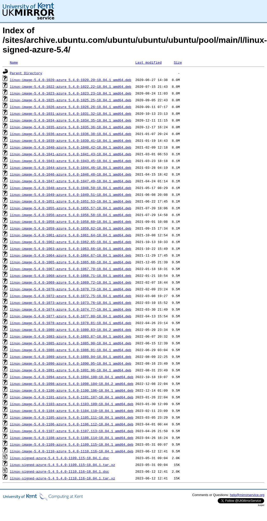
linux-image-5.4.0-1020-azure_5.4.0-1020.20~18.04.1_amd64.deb (70, 79)
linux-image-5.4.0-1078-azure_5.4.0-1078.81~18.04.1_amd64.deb (70, 322)
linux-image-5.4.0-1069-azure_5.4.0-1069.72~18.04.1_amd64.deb (70, 282)
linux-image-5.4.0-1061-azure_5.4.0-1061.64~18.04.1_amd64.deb (70, 235)
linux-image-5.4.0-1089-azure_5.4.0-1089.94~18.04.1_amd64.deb (70, 356)
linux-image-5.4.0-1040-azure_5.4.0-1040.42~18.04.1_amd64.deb (70, 147)
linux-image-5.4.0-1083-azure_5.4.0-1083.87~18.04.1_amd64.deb (70, 336)
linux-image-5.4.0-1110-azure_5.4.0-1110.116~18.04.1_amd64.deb (71, 451)
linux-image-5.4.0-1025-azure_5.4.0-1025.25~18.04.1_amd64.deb (70, 100)
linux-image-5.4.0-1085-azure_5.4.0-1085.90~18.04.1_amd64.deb (70, 343)
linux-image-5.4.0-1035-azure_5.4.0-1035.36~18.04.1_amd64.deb (70, 127)
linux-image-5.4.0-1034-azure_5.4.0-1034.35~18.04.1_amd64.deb (70, 120)
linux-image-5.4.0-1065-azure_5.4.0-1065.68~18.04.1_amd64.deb (70, 262)
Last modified (148, 62)
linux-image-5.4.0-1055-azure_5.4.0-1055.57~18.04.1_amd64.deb (70, 208)
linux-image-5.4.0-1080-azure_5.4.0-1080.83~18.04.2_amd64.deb (70, 329)
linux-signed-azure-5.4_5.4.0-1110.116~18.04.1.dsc (59, 471)
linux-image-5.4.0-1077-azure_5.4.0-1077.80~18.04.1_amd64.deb (70, 316)
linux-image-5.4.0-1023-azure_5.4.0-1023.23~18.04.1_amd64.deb (70, 93)
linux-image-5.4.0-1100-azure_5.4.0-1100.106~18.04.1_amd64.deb (71, 390)
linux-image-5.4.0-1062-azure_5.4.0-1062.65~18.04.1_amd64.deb (70, 241)
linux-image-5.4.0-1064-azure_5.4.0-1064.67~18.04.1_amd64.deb (70, 255)
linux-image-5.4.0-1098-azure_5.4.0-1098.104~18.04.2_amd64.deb (71, 383)
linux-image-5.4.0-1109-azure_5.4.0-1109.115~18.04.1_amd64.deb (71, 444)
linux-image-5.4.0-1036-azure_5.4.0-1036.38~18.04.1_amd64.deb (70, 133)
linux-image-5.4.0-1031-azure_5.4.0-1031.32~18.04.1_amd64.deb (70, 113)
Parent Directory (26, 73)
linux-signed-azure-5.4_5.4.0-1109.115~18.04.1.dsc (59, 458)
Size (178, 62)
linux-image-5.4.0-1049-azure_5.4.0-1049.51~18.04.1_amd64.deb (70, 194)
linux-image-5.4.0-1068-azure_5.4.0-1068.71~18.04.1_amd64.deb (70, 275)
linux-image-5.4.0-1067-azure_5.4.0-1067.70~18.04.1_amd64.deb (70, 268)
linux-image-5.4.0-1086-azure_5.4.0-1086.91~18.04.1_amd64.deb (70, 350)
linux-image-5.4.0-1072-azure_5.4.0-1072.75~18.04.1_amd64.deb (70, 295)
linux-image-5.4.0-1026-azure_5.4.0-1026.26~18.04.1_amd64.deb (70, 106)
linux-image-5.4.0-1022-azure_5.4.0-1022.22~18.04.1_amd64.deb (70, 86)
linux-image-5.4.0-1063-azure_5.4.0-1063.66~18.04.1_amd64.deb (70, 248)
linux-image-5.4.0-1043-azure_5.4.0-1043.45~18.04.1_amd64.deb (70, 160)
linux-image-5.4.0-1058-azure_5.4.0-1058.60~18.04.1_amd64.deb (70, 221)
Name (14, 62)
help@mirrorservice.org (247, 495)
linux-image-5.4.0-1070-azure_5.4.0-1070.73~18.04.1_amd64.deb (70, 289)
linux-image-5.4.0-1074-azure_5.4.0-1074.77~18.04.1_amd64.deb (70, 309)
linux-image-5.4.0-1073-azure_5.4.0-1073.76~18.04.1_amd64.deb (70, 302)
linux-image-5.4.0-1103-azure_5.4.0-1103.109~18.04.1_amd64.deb (71, 404)
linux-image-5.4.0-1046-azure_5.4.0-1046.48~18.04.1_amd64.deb (70, 174)
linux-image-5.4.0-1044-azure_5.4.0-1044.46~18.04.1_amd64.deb (70, 167)
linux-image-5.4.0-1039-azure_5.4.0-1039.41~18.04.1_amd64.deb (70, 140)
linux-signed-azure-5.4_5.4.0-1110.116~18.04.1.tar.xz (62, 478)
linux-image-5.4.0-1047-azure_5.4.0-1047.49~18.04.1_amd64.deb (70, 181)
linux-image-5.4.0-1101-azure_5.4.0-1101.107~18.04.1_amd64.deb (71, 397)
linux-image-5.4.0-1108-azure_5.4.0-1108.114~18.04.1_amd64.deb (71, 437)
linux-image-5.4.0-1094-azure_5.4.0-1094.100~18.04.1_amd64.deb (71, 377)
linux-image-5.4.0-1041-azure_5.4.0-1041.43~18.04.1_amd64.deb (70, 154)
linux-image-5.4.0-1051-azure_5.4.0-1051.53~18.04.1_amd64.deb (70, 201)
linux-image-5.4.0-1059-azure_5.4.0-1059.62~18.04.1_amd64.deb (70, 228)
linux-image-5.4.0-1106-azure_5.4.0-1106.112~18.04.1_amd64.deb (71, 424)
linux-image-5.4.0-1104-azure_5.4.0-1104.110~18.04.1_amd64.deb (71, 410)
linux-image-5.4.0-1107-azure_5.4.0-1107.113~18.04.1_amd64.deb (71, 431)
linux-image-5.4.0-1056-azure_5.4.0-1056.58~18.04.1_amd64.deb (70, 214)
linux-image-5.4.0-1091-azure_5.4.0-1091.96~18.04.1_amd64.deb (70, 370)
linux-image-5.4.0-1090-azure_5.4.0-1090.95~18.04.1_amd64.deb (70, 363)
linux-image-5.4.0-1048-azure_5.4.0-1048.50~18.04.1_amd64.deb (70, 187)
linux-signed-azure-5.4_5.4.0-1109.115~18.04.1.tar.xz (62, 464)
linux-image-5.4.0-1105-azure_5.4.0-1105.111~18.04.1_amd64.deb (71, 417)
